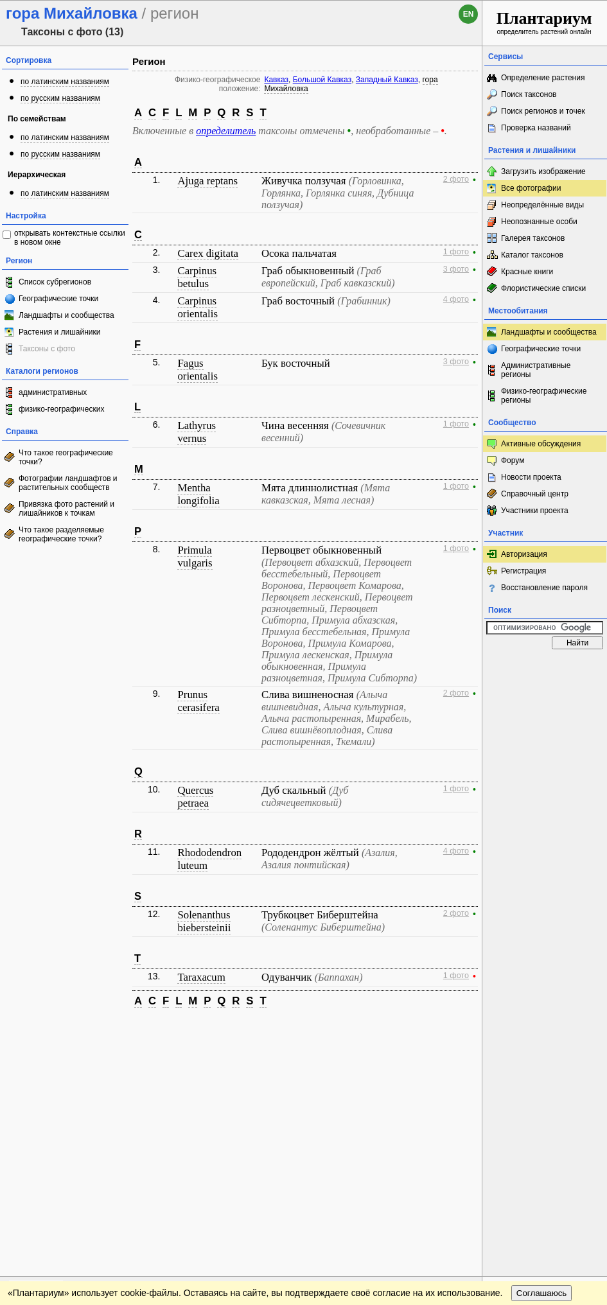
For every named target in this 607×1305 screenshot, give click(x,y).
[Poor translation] (46, 1124)
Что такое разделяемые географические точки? (61, 534)
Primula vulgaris (194, 556)
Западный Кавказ (387, 79)
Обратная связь (98, 1030)
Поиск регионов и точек (543, 111)
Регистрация (523, 570)
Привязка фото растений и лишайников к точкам (66, 509)
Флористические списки (543, 288)
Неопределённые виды (542, 204)
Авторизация (524, 554)
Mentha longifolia (198, 494)
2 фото (456, 179)
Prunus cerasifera (198, 701)
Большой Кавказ (322, 79)
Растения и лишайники (60, 332)
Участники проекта (534, 510)
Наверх (462, 1030)
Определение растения (543, 77)
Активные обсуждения (541, 443)
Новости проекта (531, 477)
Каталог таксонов (532, 254)
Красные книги (527, 271)
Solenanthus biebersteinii (204, 921)
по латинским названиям (65, 81)
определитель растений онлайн (544, 22)
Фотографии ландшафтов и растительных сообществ (68, 483)
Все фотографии (531, 188)
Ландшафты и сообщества (66, 315)
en (468, 14)
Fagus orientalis (197, 369)
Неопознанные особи (539, 221)
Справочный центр (534, 493)
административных (53, 392)
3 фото (456, 269)
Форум (512, 460)
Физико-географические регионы (543, 396)
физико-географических (61, 409)
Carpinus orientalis (197, 307)
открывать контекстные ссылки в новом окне (69, 238)
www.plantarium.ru (545, 1030)
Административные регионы (535, 370)
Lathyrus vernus (196, 431)
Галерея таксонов (533, 238)
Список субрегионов (55, 281)
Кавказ (276, 79)
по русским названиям (60, 98)
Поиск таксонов (529, 94)
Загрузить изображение (543, 171)
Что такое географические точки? (66, 457)
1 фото (456, 251)
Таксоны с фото (47, 348)
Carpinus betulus (196, 277)
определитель (226, 130)
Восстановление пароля (544, 587)
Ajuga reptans (207, 181)
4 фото (456, 299)
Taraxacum (201, 977)
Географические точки (58, 298)
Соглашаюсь (541, 1056)
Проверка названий (536, 127)
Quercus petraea (195, 796)
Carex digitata (207, 253)
